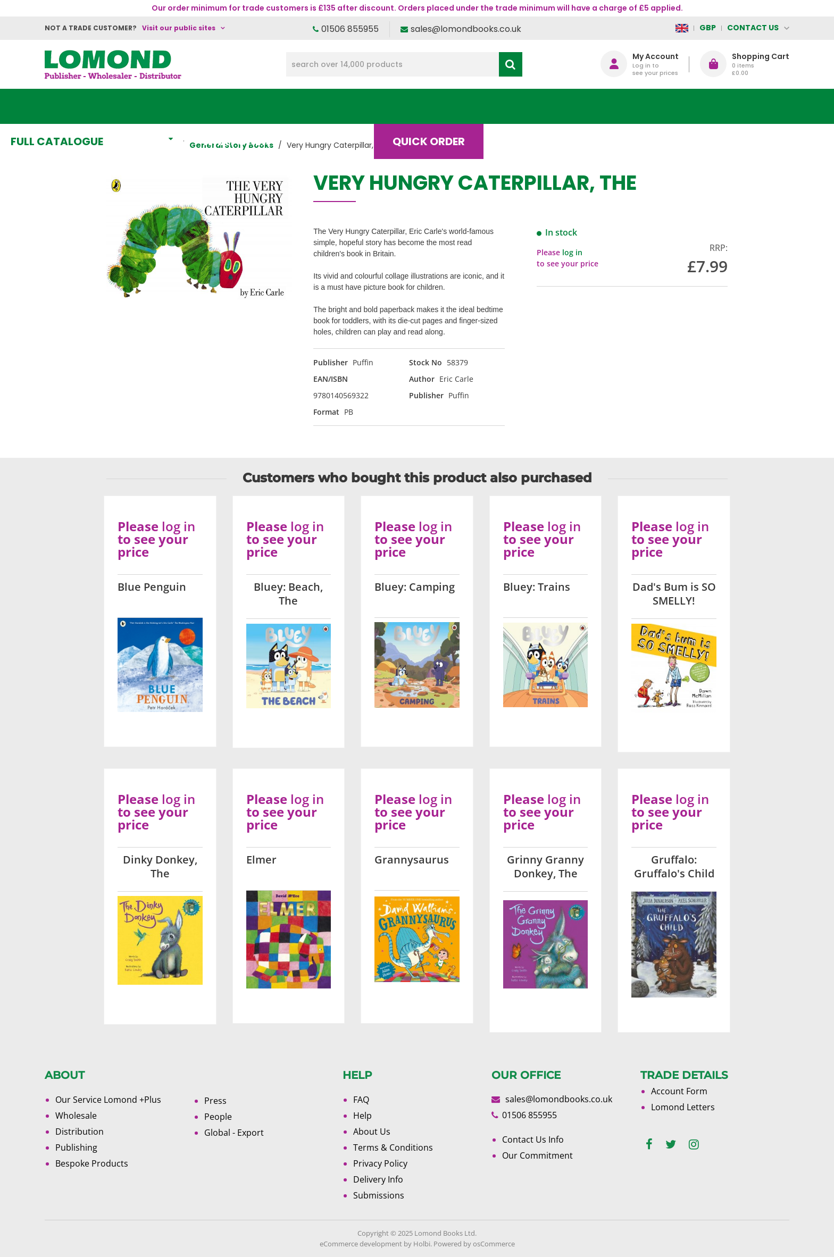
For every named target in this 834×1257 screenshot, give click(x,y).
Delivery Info (378, 1179)
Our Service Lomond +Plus (108, 1099)
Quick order (464, 106)
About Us (631, 106)
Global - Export (234, 1132)
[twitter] (670, 1144)
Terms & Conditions (393, 1147)
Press (215, 1101)
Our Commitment (537, 1155)
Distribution (79, 1131)
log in (572, 252)
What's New (281, 106)
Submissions (378, 1195)
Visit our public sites (178, 27)
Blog (552, 106)
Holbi (421, 1243)
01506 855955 (350, 29)
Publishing (76, 1147)
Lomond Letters (683, 1107)
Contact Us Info (533, 1139)
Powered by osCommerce (474, 1243)
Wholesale (76, 1115)
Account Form (679, 1091)
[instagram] (694, 1144)
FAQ (361, 1099)
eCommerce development (361, 1243)
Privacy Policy (380, 1163)
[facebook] (649, 1144)
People (218, 1116)
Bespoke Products (91, 1163)
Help (362, 1115)
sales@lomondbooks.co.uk (466, 29)
